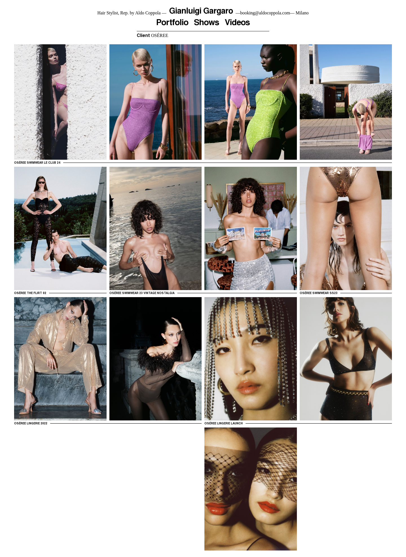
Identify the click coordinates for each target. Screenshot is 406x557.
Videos (237, 24)
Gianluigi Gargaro (201, 11)
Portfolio (172, 24)
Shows (206, 24)
